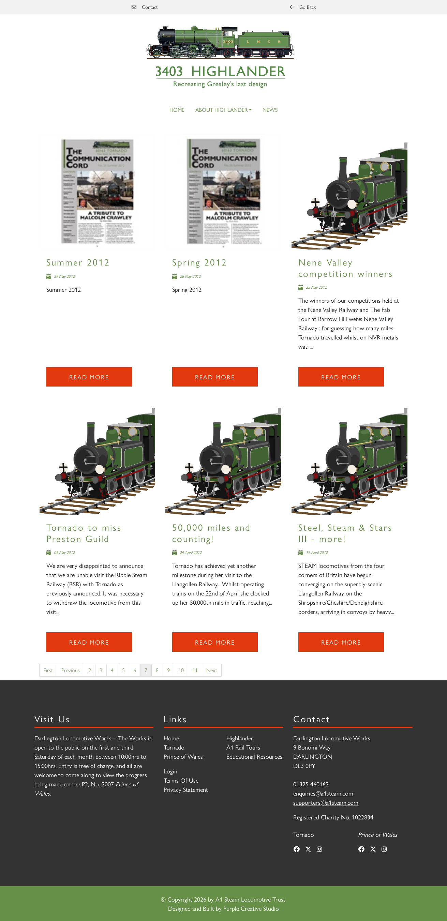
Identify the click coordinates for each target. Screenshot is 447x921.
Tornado (174, 747)
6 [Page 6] (134, 670)
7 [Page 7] (146, 670)
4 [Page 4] (112, 670)
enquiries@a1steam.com (323, 793)
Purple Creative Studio (251, 908)
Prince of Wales (183, 756)
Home (176, 110)
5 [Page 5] (123, 670)
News (270, 110)
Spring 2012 (199, 261)
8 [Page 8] (157, 670)
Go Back (302, 6)
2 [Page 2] (89, 670)
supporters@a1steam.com (325, 802)
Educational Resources (254, 756)
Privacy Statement (186, 789)
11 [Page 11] (195, 670)
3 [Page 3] (101, 670)
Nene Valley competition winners (345, 267)
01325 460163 (311, 784)
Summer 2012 (78, 261)
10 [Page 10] (181, 670)
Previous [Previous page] (70, 670)
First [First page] (48, 670)
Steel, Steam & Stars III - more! (345, 532)
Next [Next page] (211, 670)
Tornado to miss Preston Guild (84, 532)
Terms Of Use (181, 780)
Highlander (239, 738)
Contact (145, 6)
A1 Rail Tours (243, 747)
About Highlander (221, 110)
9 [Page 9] (168, 670)
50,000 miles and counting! (211, 532)
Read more (89, 377)
